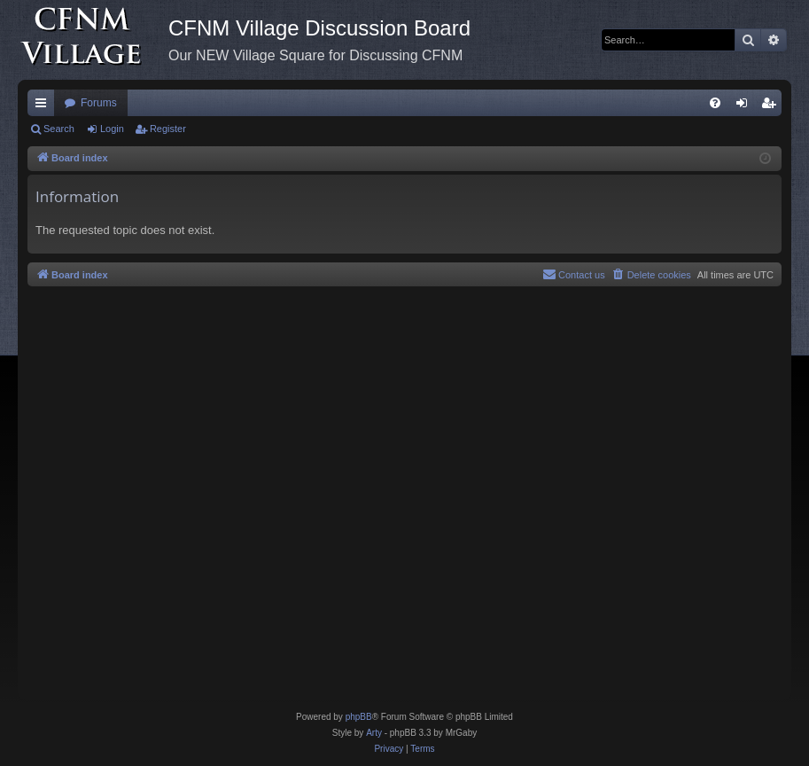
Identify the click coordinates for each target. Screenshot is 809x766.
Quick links (44, 106)
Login (112, 128)
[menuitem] (715, 103)
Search (58, 128)
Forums (99, 103)
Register (168, 128)
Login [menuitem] (745, 106)
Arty (374, 733)
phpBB (359, 717)
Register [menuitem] (772, 106)
